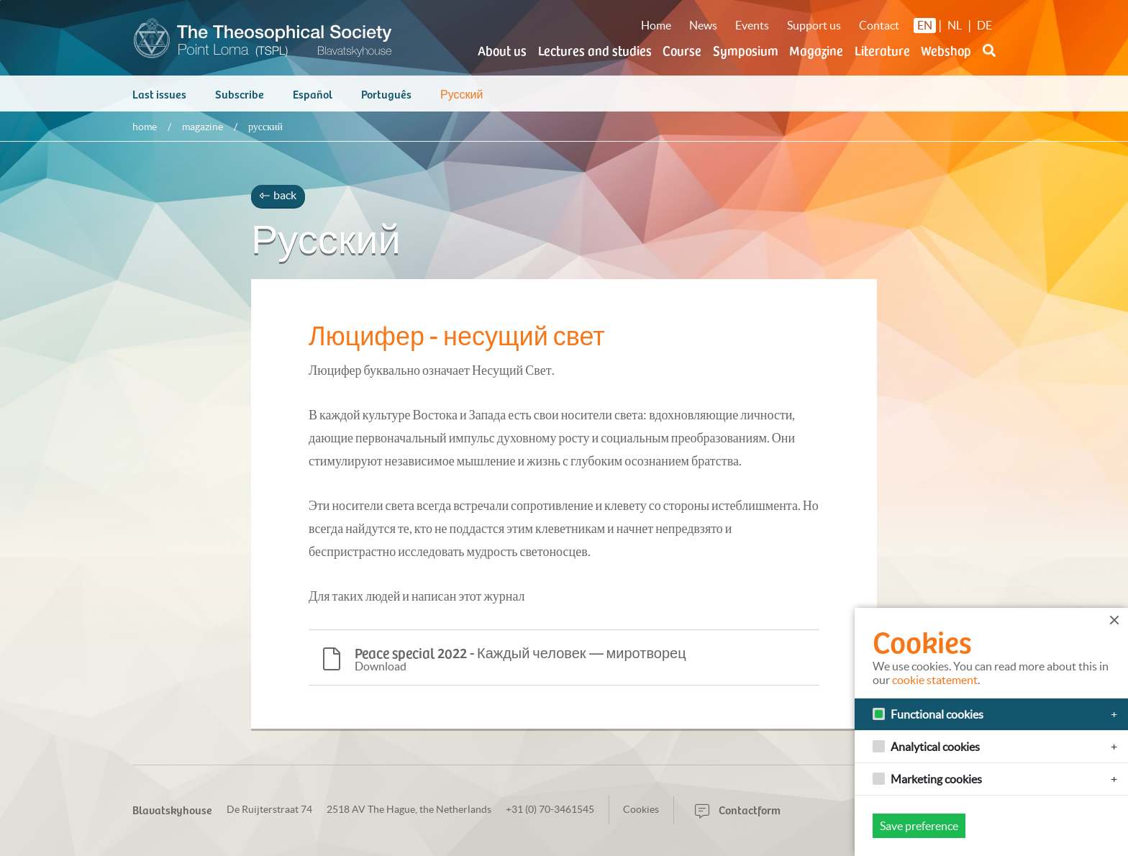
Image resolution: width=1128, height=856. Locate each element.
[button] (989, 59)
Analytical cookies (935, 746)
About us (502, 50)
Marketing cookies (936, 779)
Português (386, 101)
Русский (461, 101)
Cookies (641, 809)
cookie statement (935, 679)
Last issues (159, 101)
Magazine (816, 50)
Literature (882, 50)
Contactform (738, 809)
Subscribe (239, 101)
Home (656, 25)
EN (924, 25)
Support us (814, 25)
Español (312, 101)
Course (682, 50)
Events (752, 25)
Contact (879, 25)
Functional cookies (937, 714)
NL (954, 25)
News (703, 25)
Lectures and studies (595, 50)
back (278, 202)
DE (984, 25)
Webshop (946, 50)
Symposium (745, 50)
